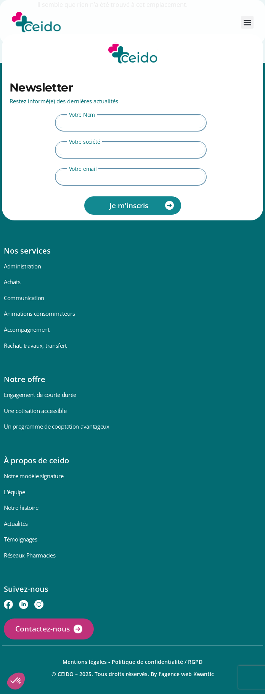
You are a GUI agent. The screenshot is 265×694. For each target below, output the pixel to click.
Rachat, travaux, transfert (35, 345)
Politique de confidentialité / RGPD (157, 661)
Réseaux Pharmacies (30, 555)
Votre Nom (82, 114)
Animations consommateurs (39, 313)
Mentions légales (85, 661)
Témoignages (20, 539)
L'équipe (14, 492)
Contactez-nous (42, 629)
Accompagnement (27, 329)
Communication (24, 298)
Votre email (83, 168)
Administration (22, 266)
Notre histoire (21, 507)
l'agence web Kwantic (186, 674)
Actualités (16, 523)
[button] (247, 22)
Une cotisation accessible (35, 410)
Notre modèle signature (33, 476)
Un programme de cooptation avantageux (56, 426)
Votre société (84, 141)
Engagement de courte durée (40, 394)
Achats (12, 282)
